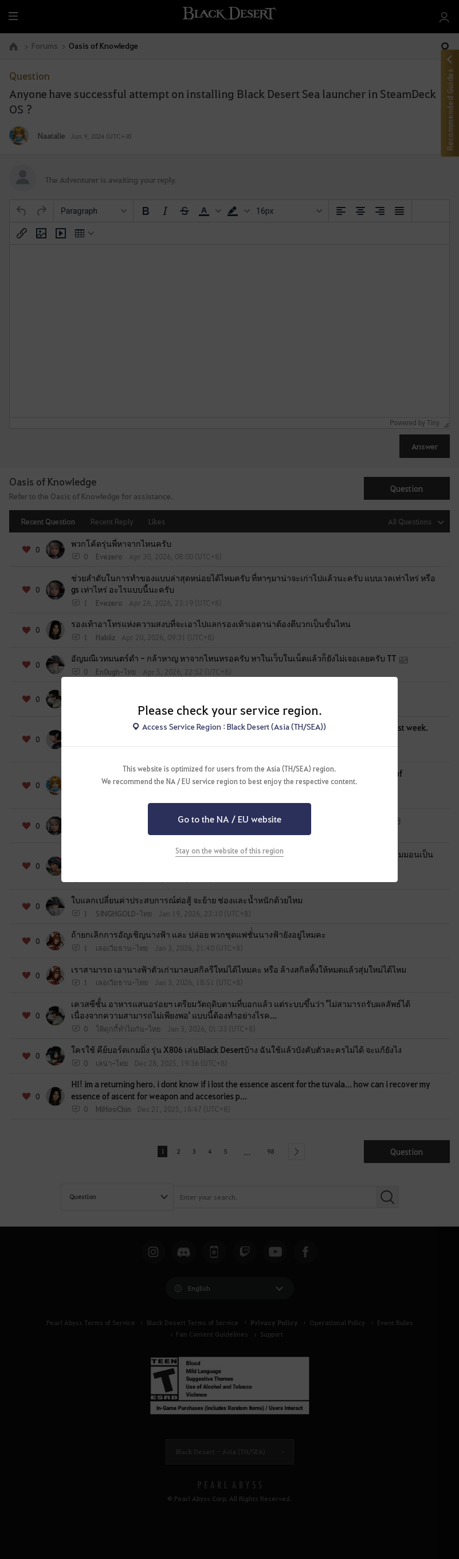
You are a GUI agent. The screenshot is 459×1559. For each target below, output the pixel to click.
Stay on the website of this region (229, 850)
